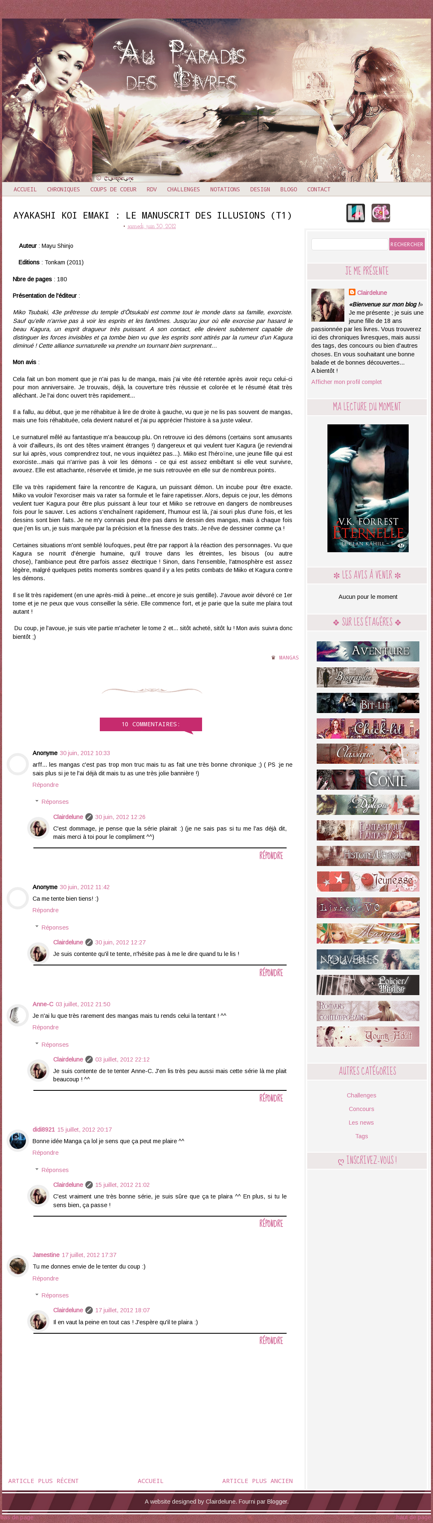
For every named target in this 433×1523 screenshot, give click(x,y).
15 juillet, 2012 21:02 (122, 1185)
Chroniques (63, 189)
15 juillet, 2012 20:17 (84, 1129)
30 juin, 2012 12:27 (120, 942)
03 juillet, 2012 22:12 (122, 1059)
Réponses (55, 801)
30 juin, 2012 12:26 (120, 817)
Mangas (289, 657)
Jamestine (46, 1255)
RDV (152, 189)
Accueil (25, 189)
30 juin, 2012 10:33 (85, 753)
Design (260, 189)
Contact (318, 189)
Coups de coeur (113, 189)
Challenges (183, 189)
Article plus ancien (257, 1480)
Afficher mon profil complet (346, 382)
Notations (225, 189)
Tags (361, 1136)
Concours (361, 1109)
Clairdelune (68, 817)
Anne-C (43, 1004)
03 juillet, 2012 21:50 (83, 1004)
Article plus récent (43, 1480)
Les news (361, 1122)
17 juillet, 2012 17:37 (89, 1255)
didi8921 (44, 1129)
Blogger (277, 1501)
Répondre (46, 785)
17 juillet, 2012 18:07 (122, 1310)
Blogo (288, 189)
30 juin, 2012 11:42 (85, 887)
